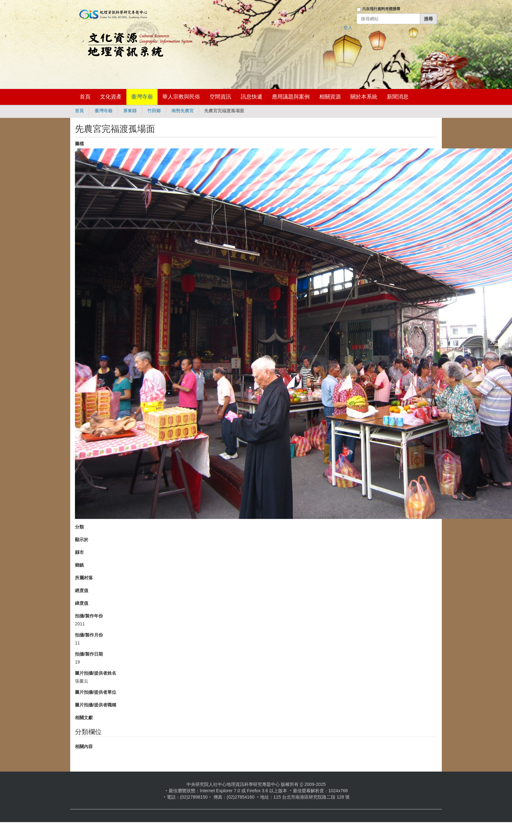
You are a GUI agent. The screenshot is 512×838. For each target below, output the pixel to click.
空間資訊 (220, 97)
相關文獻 (84, 717)
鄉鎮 (79, 565)
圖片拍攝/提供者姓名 (95, 673)
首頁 (85, 97)
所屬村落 (84, 577)
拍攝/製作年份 (89, 615)
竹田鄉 (154, 110)
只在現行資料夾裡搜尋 (381, 9)
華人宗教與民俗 (181, 97)
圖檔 (79, 143)
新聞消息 (397, 97)
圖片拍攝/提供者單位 (95, 692)
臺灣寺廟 (142, 97)
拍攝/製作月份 (89, 634)
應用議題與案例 (291, 97)
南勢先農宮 (183, 110)
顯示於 (81, 539)
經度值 (81, 590)
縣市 (79, 552)
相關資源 (330, 97)
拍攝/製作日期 (89, 654)
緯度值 (81, 603)
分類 (79, 526)
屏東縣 (130, 110)
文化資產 (111, 97)
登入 (347, 27)
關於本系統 (363, 97)
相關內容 (84, 746)
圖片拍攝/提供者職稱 (95, 704)
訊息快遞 (251, 97)
